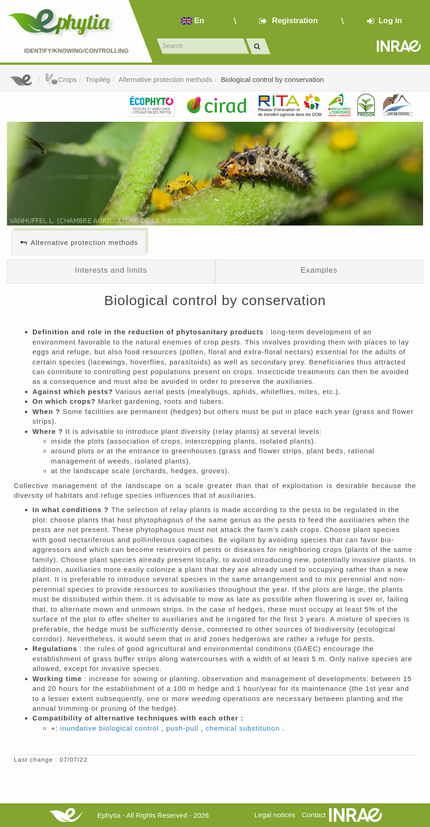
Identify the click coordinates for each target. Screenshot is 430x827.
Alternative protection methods (165, 79)
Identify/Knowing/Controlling (76, 50)
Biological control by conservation (272, 79)
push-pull (183, 728)
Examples (318, 270)
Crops (60, 79)
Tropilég (97, 79)
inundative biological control (110, 728)
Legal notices (274, 815)
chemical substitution (244, 728)
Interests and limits (111, 270)
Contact (314, 815)
